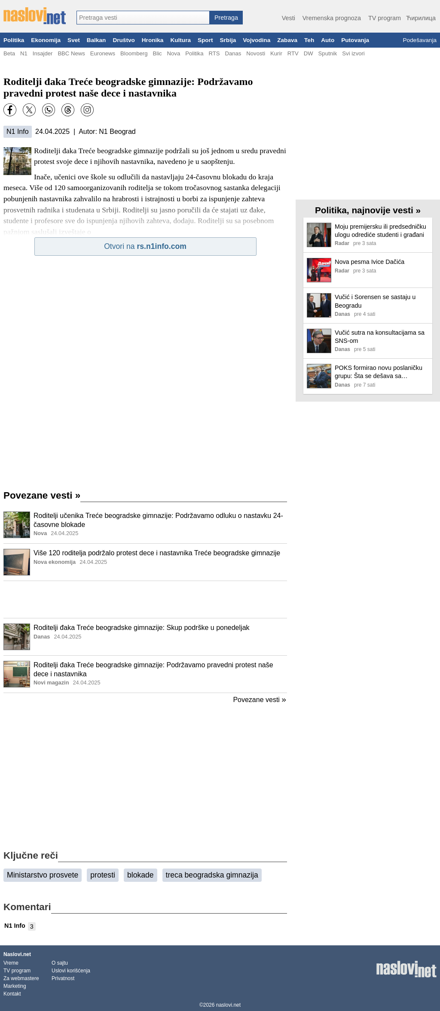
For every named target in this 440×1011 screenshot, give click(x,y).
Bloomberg (133, 53)
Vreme (10, 963)
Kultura (180, 40)
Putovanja (355, 40)
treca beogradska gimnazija (212, 875)
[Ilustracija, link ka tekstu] (16, 526)
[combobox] (143, 17)
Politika (13, 40)
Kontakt (12, 994)
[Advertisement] (145, 599)
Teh (309, 40)
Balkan (96, 40)
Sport (205, 40)
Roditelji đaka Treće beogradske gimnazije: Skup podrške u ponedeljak (142, 627)
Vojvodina (256, 40)
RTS (214, 53)
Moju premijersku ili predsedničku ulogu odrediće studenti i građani (380, 230)
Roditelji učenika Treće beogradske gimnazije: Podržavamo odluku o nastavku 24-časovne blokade (158, 520)
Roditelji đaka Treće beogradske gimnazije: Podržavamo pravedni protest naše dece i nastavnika (153, 669)
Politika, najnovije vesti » (368, 210)
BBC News (71, 53)
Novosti (255, 53)
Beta (9, 53)
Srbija (228, 40)
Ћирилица (421, 18)
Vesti (288, 18)
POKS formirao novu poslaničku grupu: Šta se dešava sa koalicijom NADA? (378, 372)
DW (308, 53)
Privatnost (63, 978)
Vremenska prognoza (331, 18)
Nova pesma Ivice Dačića (369, 261)
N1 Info (17, 131)
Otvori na (145, 246)
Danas (233, 53)
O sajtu (60, 963)
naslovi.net (228, 1005)
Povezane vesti (41, 495)
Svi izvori (353, 53)
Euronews (102, 53)
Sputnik (327, 53)
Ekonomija (46, 40)
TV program (384, 18)
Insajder (43, 53)
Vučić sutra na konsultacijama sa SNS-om (380, 336)
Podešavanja (420, 40)
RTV (293, 53)
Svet (73, 40)
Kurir (276, 53)
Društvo (123, 40)
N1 (24, 53)
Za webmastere (21, 978)
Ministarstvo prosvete (42, 875)
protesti (102, 875)
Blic (157, 53)
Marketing (14, 986)
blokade (140, 875)
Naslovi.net (17, 954)
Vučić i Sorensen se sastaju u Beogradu (375, 301)
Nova (173, 53)
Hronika (153, 40)
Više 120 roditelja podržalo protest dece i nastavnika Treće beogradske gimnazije (157, 553)
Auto (327, 40)
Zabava (287, 40)
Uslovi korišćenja (71, 971)
